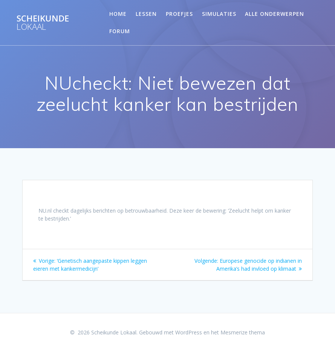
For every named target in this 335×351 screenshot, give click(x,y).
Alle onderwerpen (274, 13)
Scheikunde (43, 22)
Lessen (146, 13)
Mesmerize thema (242, 332)
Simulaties (219, 13)
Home (118, 13)
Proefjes (179, 13)
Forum (119, 31)
